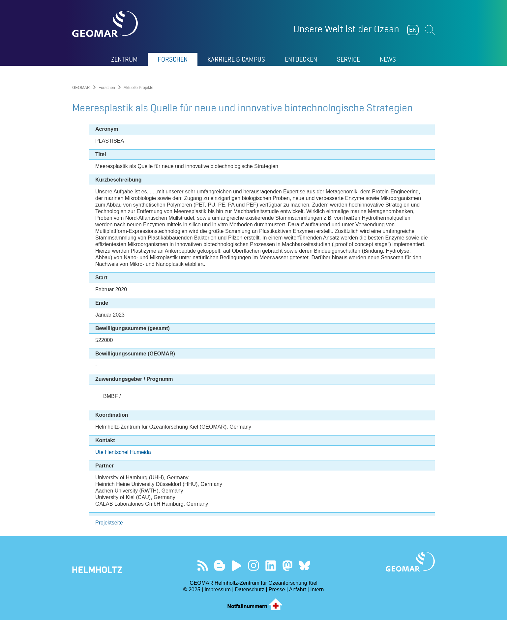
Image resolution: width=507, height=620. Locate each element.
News (388, 59)
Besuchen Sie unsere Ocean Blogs (219, 565)
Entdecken (301, 59)
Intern (317, 589)
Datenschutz (249, 589)
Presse (277, 589)
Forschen (173, 59)
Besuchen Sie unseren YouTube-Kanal (236, 565)
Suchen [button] (430, 30)
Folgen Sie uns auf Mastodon (287, 565)
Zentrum (124, 59)
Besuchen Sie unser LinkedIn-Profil (270, 565)
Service (348, 59)
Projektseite (109, 522)
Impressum (218, 589)
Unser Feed (202, 565)
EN (412, 30)
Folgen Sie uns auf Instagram (253, 565)
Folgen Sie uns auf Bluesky (304, 565)
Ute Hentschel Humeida (123, 452)
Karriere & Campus (236, 59)
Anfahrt (297, 589)
